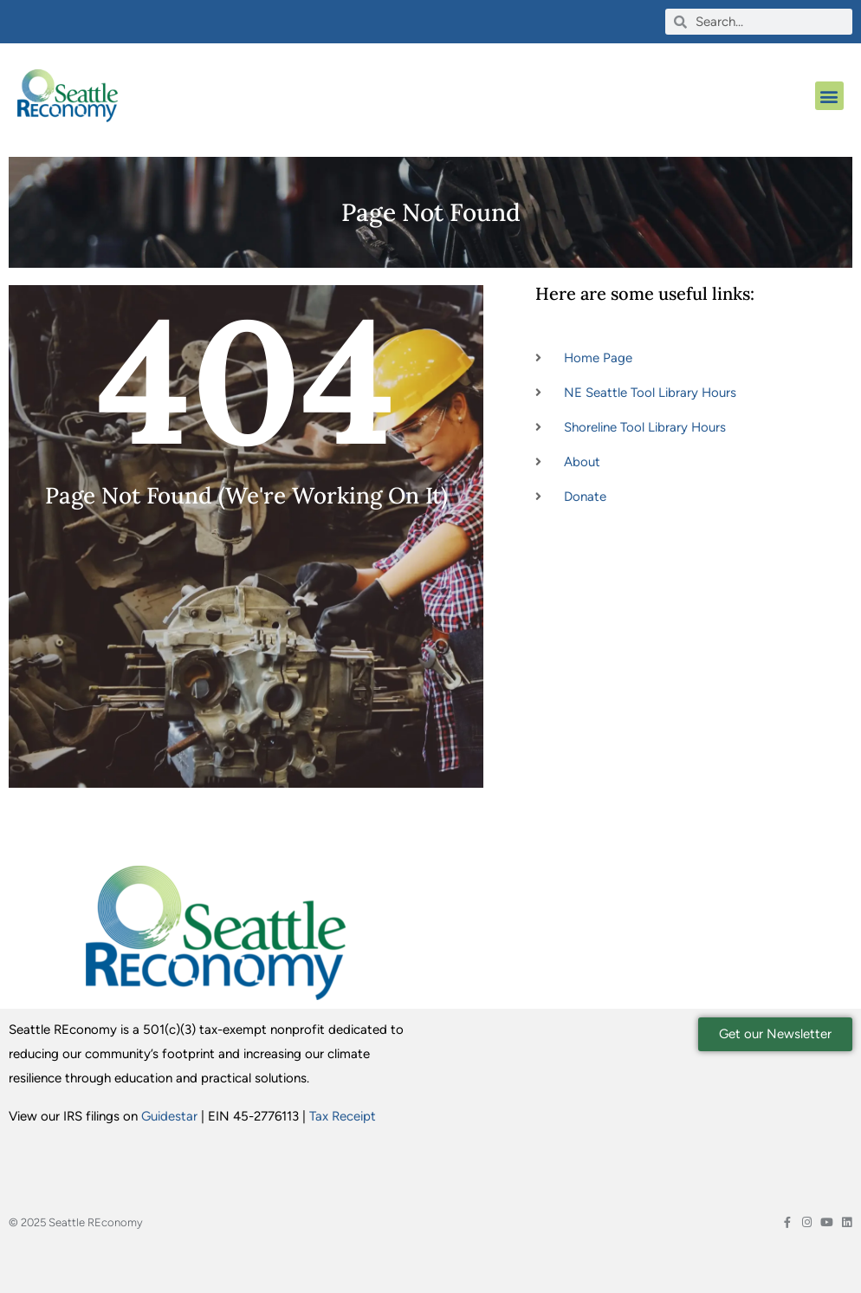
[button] (829, 95)
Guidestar (169, 1116)
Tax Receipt (342, 1116)
